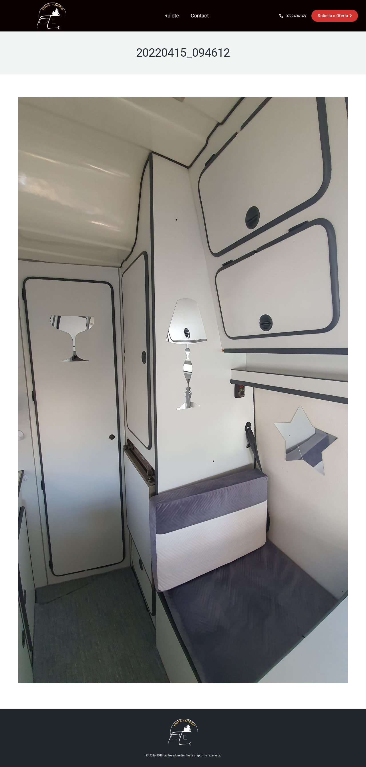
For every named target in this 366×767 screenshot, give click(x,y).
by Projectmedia (174, 755)
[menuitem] (172, 15)
